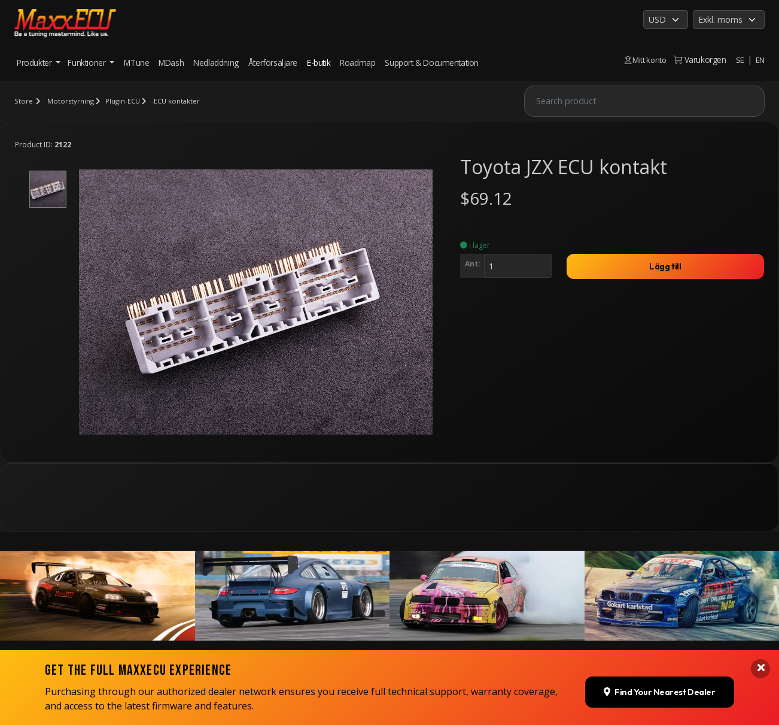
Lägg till (665, 268)
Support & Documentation (432, 62)
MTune (136, 62)
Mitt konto (643, 59)
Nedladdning (216, 62)
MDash (171, 62)
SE (739, 59)
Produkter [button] (35, 62)
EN (760, 59)
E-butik (318, 62)
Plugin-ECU (124, 101)
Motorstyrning (71, 101)
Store (23, 101)
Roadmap (357, 62)
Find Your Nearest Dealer (654, 629)
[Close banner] (759, 606)
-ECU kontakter (179, 101)
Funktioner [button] (88, 62)
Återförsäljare (272, 62)
